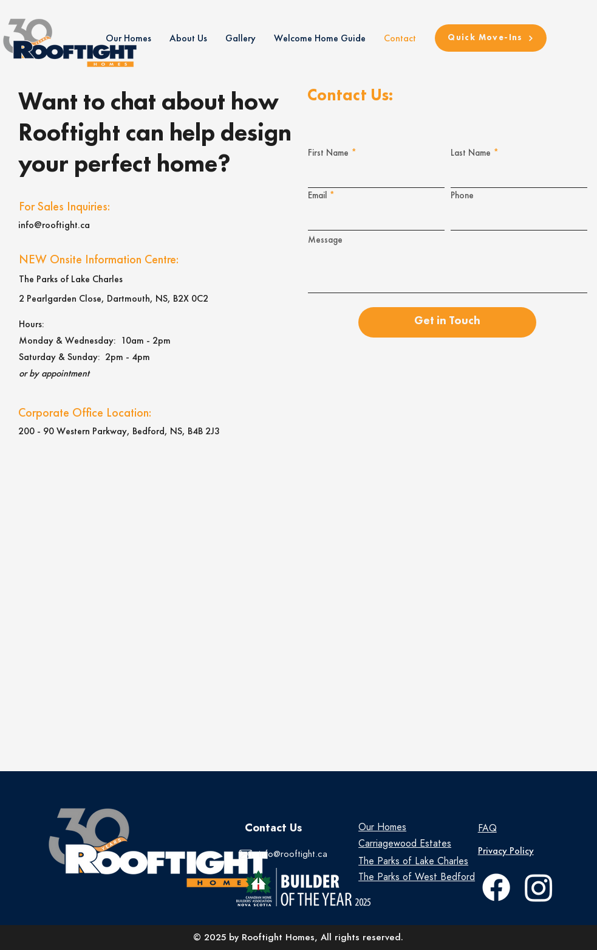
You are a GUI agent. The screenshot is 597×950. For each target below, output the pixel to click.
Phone (462, 195)
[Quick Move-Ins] (491, 38)
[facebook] (496, 887)
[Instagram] (538, 887)
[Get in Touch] (447, 322)
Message (325, 239)
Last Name (471, 153)
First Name (328, 153)
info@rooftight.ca (54, 224)
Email (317, 195)
